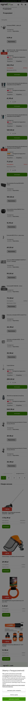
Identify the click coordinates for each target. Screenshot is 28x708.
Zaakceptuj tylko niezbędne (14, 690)
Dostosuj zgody (14, 694)
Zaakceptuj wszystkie (14, 699)
